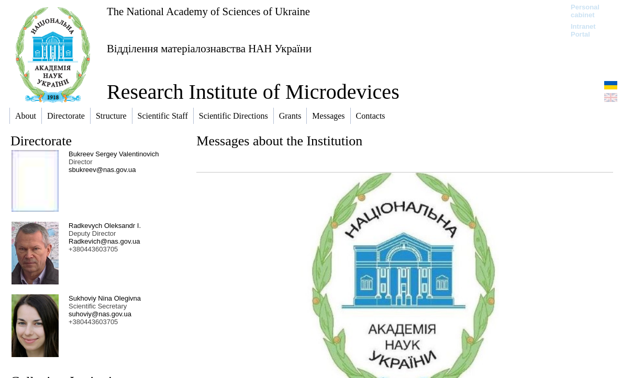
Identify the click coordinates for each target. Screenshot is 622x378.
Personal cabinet (585, 11)
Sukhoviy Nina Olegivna (105, 298)
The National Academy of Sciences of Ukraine (208, 11)
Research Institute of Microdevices (253, 92)
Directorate (41, 140)
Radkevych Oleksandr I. (105, 226)
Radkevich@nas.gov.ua (104, 241)
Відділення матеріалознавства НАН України (209, 48)
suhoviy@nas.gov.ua (100, 314)
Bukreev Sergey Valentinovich (114, 154)
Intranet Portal (583, 30)
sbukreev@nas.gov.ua (102, 170)
